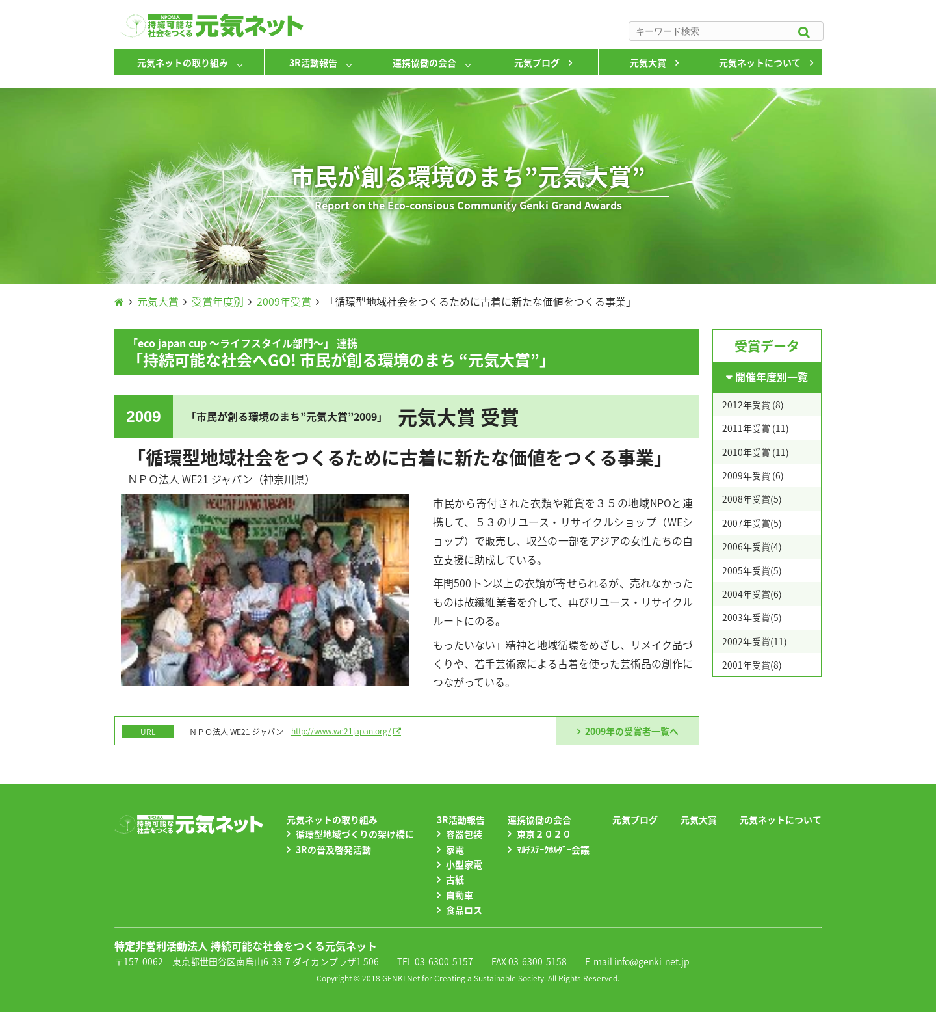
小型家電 (464, 864)
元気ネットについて (760, 62)
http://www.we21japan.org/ (341, 731)
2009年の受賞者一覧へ (632, 731)
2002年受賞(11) (754, 641)
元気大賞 (648, 62)
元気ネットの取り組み (182, 62)
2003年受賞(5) (752, 617)
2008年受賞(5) (752, 498)
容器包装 (464, 833)
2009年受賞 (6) (753, 475)
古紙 (455, 879)
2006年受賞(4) (752, 546)
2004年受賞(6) (752, 593)
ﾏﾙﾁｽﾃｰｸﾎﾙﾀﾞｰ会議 (553, 849)
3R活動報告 (313, 62)
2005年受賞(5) (752, 570)
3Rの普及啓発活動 (333, 849)
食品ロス (464, 909)
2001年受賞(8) (752, 664)
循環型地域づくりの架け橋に (355, 833)
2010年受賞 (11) (755, 452)
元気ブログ (537, 62)
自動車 (459, 894)
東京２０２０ (544, 833)
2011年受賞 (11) (755, 427)
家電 (455, 849)
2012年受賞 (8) (753, 404)
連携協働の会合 (424, 62)
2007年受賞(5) (752, 522)
